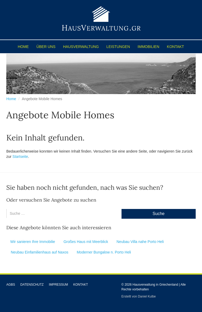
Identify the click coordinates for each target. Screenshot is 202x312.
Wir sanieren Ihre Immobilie (32, 242)
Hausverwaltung (81, 47)
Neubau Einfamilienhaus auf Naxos (39, 252)
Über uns (45, 47)
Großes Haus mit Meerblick (85, 242)
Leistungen (118, 47)
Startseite (20, 156)
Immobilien (148, 47)
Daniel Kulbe (147, 296)
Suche (158, 213)
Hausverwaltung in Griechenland (155, 284)
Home (23, 47)
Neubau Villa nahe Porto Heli (140, 242)
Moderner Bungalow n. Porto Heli (104, 252)
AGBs (10, 284)
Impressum (58, 284)
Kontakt (175, 47)
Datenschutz (31, 284)
